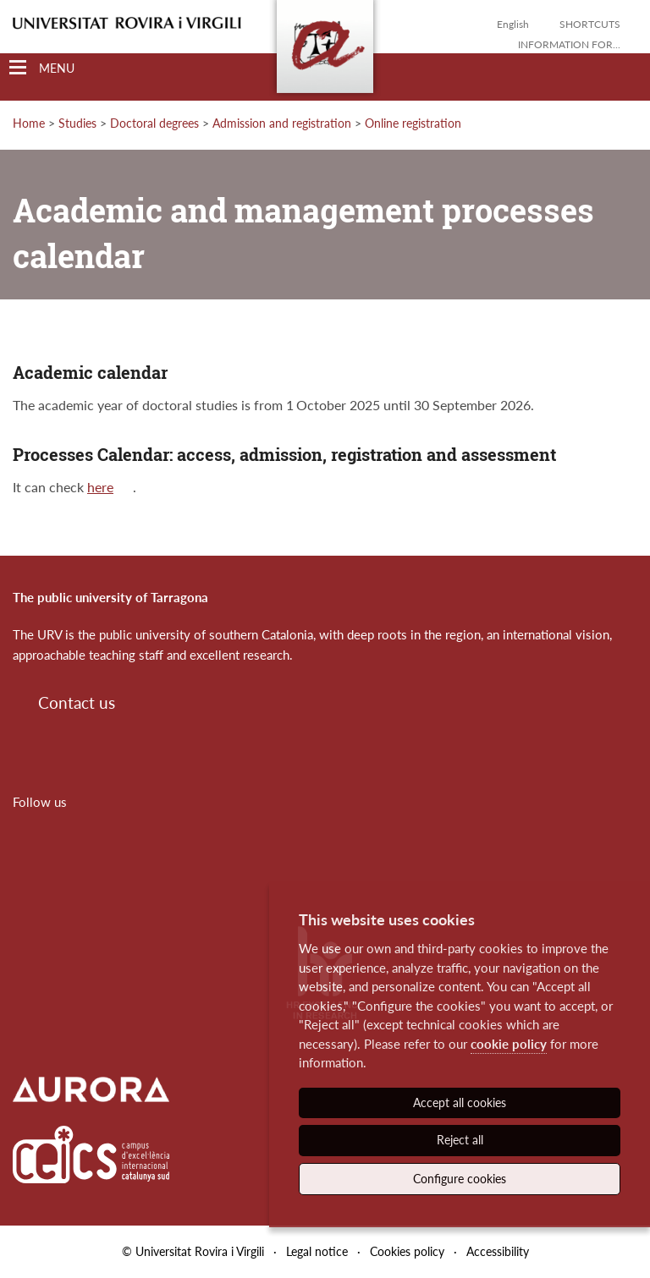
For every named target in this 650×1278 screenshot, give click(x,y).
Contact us (76, 702)
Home (29, 123)
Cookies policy (407, 1251)
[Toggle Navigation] (42, 68)
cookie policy (509, 1043)
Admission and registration (281, 123)
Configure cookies (459, 1178)
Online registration (413, 123)
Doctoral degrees (154, 123)
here (100, 487)
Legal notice (317, 1251)
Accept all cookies (459, 1102)
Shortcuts (589, 24)
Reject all (460, 1140)
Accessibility (497, 1251)
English (513, 24)
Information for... (569, 44)
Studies (77, 123)
